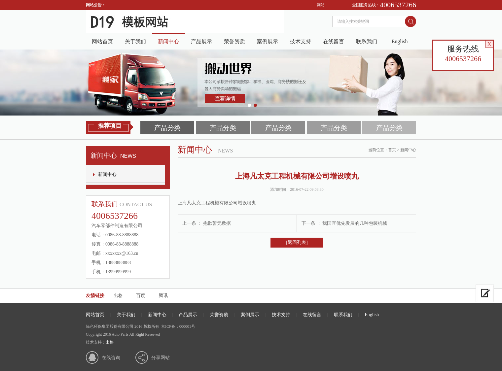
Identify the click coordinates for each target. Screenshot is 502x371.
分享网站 (160, 357)
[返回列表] (296, 242)
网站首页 (102, 41)
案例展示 (267, 41)
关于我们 (135, 41)
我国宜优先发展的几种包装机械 (354, 223)
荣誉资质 (234, 41)
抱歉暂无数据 (217, 223)
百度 (140, 295)
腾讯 (163, 295)
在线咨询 (111, 357)
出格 (118, 295)
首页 (392, 150)
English (400, 41)
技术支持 (300, 41)
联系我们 (366, 41)
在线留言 (333, 41)
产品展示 (201, 41)
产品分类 (167, 127)
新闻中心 (168, 41)
